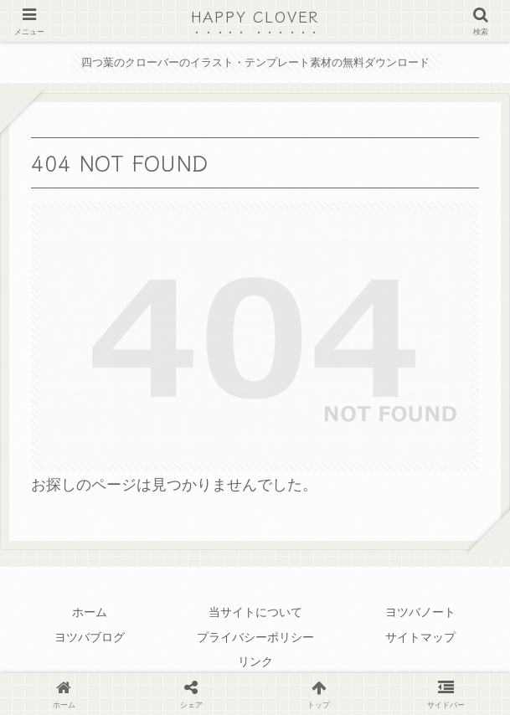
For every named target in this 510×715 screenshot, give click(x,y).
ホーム (89, 612)
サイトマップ (420, 637)
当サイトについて (255, 612)
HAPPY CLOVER (255, 16)
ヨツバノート (420, 612)
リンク (255, 661)
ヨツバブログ (89, 637)
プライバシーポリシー (255, 637)
